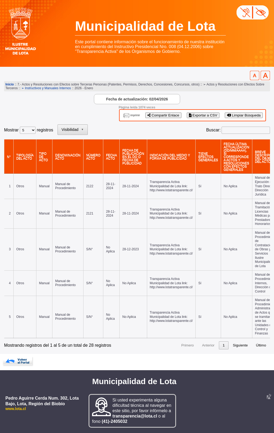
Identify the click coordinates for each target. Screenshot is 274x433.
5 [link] (213, 345)
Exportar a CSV (203, 115)
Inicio (9, 84)
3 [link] (193, 345)
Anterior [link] (157, 345)
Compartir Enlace (163, 115)
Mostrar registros (28, 130)
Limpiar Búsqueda (244, 115)
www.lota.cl (15, 409)
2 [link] (183, 345)
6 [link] (223, 345)
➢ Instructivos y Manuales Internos (46, 88)
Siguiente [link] (240, 345)
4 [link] (203, 345)
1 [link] (173, 345)
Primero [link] (136, 345)
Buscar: (213, 130)
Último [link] (261, 345)
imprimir (135, 115)
